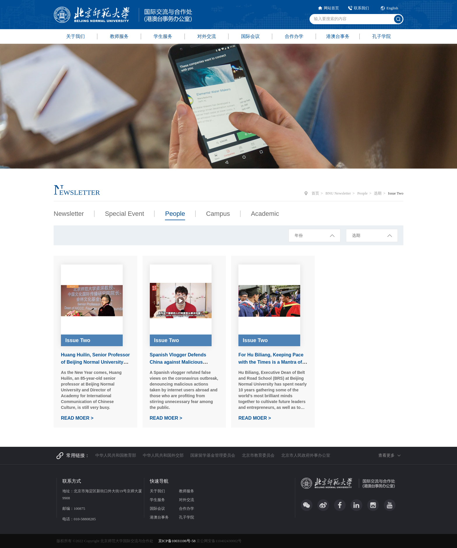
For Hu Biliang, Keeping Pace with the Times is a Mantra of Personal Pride (270, 362)
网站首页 (331, 8)
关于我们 (75, 36)
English (392, 8)
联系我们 (361, 8)
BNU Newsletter (338, 193)
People (362, 193)
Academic (265, 213)
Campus (218, 213)
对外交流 (206, 36)
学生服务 (163, 36)
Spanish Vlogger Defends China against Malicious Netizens (178, 362)
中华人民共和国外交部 (163, 455)
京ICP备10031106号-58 (177, 541)
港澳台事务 (337, 36)
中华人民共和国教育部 (115, 455)
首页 (315, 193)
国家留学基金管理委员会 (212, 455)
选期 (378, 193)
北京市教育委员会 (258, 455)
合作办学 (294, 36)
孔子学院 (381, 36)
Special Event (124, 213)
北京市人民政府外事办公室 (305, 455)
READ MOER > (77, 418)
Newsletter (69, 213)
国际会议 (250, 36)
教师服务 (119, 36)
